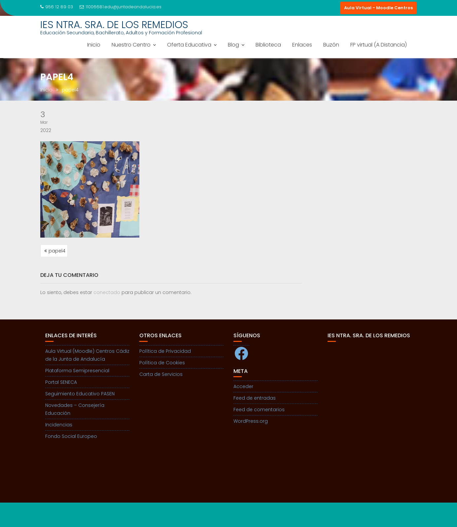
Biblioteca (268, 45)
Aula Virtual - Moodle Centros (378, 8)
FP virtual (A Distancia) (378, 45)
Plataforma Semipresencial (77, 370)
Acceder (243, 386)
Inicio (93, 45)
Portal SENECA (61, 382)
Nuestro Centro (131, 45)
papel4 (57, 250)
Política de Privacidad (165, 351)
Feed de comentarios (259, 409)
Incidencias (58, 424)
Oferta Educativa (189, 45)
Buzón (331, 45)
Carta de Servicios (161, 374)
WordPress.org (250, 421)
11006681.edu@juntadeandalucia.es (120, 7)
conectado (106, 292)
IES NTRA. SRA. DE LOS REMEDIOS (114, 25)
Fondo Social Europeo (71, 436)
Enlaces (302, 45)
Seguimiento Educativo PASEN (80, 393)
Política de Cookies (162, 362)
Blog (233, 45)
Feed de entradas (254, 398)
